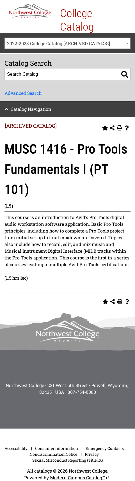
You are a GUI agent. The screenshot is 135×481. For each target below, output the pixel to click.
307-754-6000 (82, 392)
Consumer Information (56, 448)
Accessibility (16, 448)
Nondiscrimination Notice (53, 454)
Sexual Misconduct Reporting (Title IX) (67, 460)
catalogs (43, 471)
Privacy (92, 454)
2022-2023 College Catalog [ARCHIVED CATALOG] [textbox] (58, 43)
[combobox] (67, 43)
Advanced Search (23, 93)
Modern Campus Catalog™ (77, 477)
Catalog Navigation (31, 109)
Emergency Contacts (105, 448)
